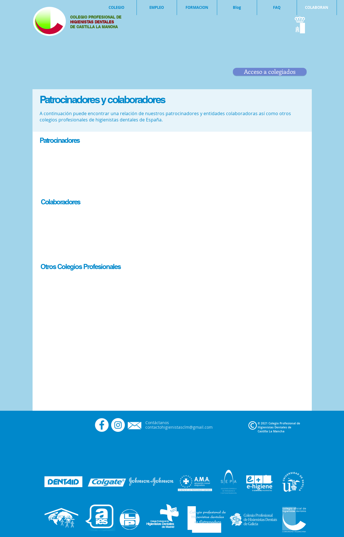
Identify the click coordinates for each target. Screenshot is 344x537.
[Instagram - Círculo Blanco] (118, 425)
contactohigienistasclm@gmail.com (179, 427)
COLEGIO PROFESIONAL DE (95, 17)
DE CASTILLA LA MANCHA (94, 27)
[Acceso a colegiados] (270, 71)
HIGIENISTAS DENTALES (92, 22)
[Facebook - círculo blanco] (102, 425)
